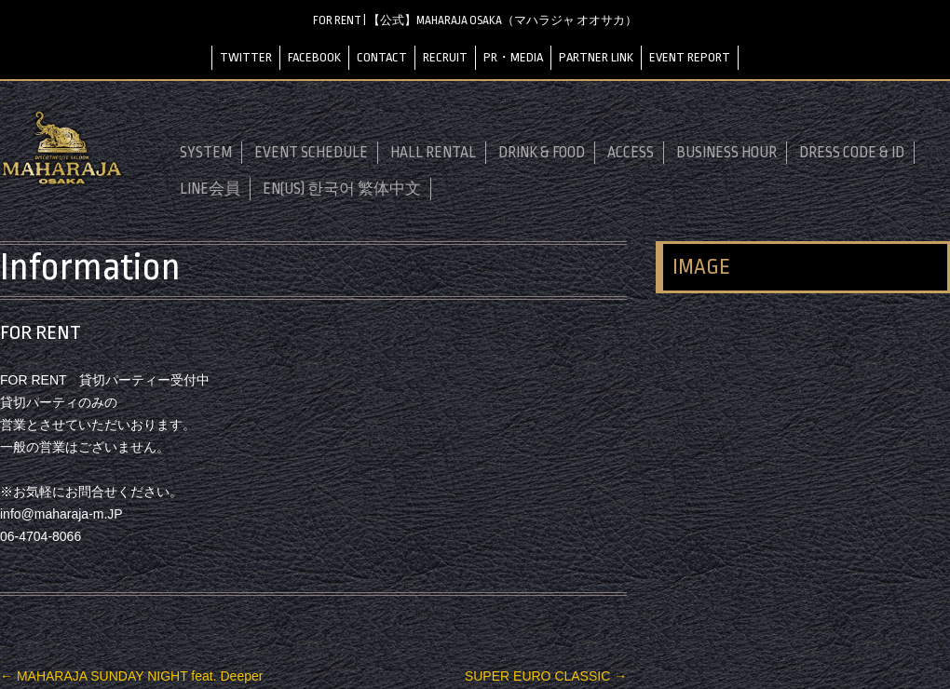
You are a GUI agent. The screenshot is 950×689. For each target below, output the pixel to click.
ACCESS (630, 152)
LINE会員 (210, 189)
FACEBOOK (314, 57)
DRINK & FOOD (541, 152)
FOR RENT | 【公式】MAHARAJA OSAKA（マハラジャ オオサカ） (475, 20)
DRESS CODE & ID (851, 152)
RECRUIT (445, 57)
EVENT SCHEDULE (311, 152)
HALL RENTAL (433, 152)
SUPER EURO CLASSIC (546, 676)
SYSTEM (206, 152)
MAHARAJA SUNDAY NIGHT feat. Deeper (131, 676)
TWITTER (246, 57)
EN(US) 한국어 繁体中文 (342, 189)
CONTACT (382, 57)
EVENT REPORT (689, 57)
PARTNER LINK (596, 57)
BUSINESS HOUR (726, 152)
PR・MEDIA (513, 57)
